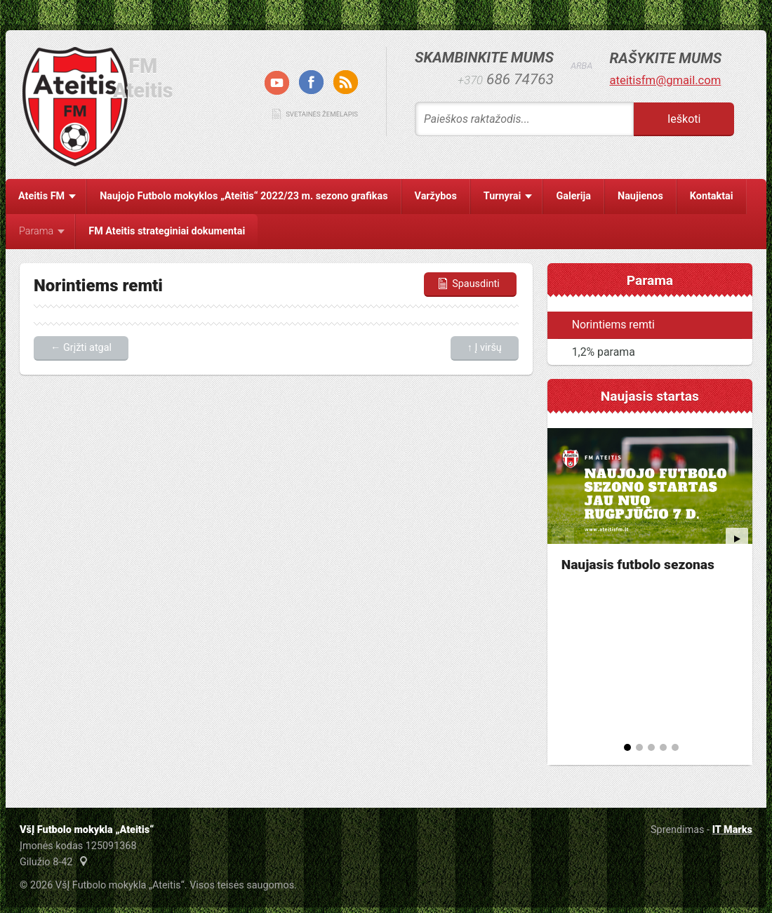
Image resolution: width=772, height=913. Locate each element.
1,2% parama (603, 352)
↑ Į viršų (484, 348)
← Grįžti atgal (81, 348)
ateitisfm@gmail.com (665, 80)
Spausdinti (468, 284)
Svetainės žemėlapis (322, 114)
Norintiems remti (613, 324)
